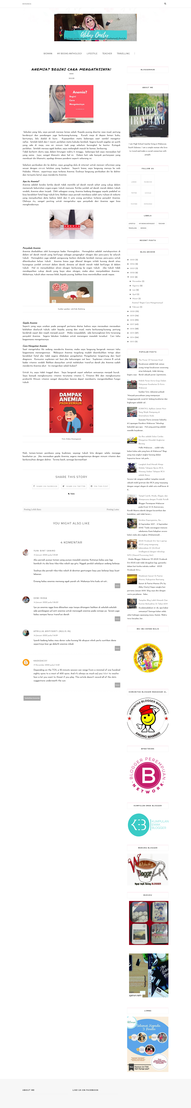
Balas (118, 586)
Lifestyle (92, 53)
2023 (132, 268)
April (134, 294)
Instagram (148, 201)
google (148, 190)
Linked (134, 179)
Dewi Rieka (40, 598)
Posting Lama (113, 509)
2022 (132, 273)
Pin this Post (101, 486)
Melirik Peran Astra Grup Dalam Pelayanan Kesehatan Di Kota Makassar (152, 384)
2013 (132, 342)
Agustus (135, 286)
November (136, 281)
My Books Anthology (69, 53)
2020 (132, 311)
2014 (132, 337)
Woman (47, 53)
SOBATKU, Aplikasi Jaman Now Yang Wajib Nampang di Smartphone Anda (152, 412)
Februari (135, 307)
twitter (134, 190)
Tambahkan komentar (32, 698)
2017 (132, 324)
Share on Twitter (75, 486)
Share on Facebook (46, 486)
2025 (132, 260)
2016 (132, 329)
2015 (132, 333)
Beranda (27, 4)
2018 (132, 320)
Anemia (62, 175)
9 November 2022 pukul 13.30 (46, 665)
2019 (132, 316)
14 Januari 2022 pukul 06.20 (46, 603)
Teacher (107, 53)
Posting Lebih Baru (32, 509)
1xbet (105, 674)
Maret (135, 299)
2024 (132, 264)
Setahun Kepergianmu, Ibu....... (151, 520)
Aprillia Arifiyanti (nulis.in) (52, 631)
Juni (134, 290)
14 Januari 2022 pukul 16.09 (46, 636)
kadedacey (40, 660)
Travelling (123, 53)
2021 (132, 277)
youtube (134, 201)
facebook (148, 179)
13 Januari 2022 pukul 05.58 (46, 555)
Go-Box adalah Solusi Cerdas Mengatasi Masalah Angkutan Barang (152, 440)
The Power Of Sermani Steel (151, 360)
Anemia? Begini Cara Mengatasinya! (147, 303)
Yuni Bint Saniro (44, 550)
